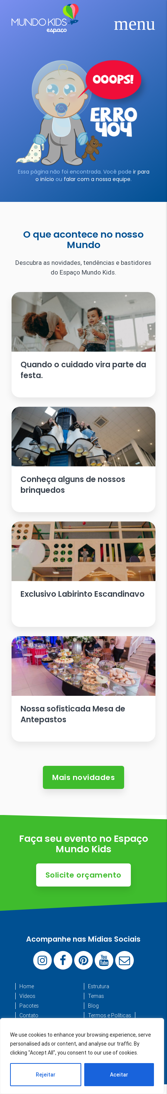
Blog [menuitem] (93, 1005)
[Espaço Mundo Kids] (45, 28)
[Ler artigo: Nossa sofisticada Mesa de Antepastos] (83, 689)
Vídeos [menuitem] (27, 996)
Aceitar (119, 1074)
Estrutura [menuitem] (98, 986)
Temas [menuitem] (96, 996)
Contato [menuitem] (28, 1015)
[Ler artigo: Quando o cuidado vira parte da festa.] (83, 344)
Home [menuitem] (26, 986)
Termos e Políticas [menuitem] (109, 1015)
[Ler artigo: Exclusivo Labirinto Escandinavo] (83, 574)
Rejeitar (46, 1074)
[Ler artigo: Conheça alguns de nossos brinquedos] (83, 459)
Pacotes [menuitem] (29, 1005)
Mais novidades (83, 777)
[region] (82, 1056)
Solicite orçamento (83, 875)
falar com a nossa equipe (97, 179)
